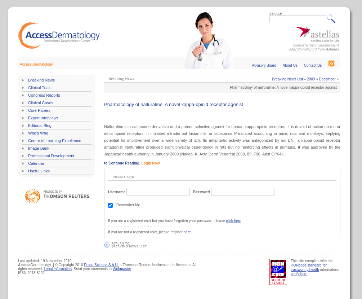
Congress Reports (44, 95)
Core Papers (39, 110)
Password (201, 192)
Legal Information (58, 269)
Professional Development (51, 156)
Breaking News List (287, 79)
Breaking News (41, 80)
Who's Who (38, 133)
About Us (290, 65)
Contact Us (313, 65)
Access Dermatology (36, 64)
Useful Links (39, 171)
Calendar (36, 163)
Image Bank (38, 148)
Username (116, 192)
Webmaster (122, 269)
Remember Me (128, 205)
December (327, 79)
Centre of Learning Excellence (54, 140)
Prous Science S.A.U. (101, 265)
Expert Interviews (43, 118)
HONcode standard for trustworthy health (309, 267)
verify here (299, 274)
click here (233, 221)
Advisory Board (264, 65)
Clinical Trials (40, 87)
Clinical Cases (40, 103)
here (187, 232)
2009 (311, 79)
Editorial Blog (40, 125)
